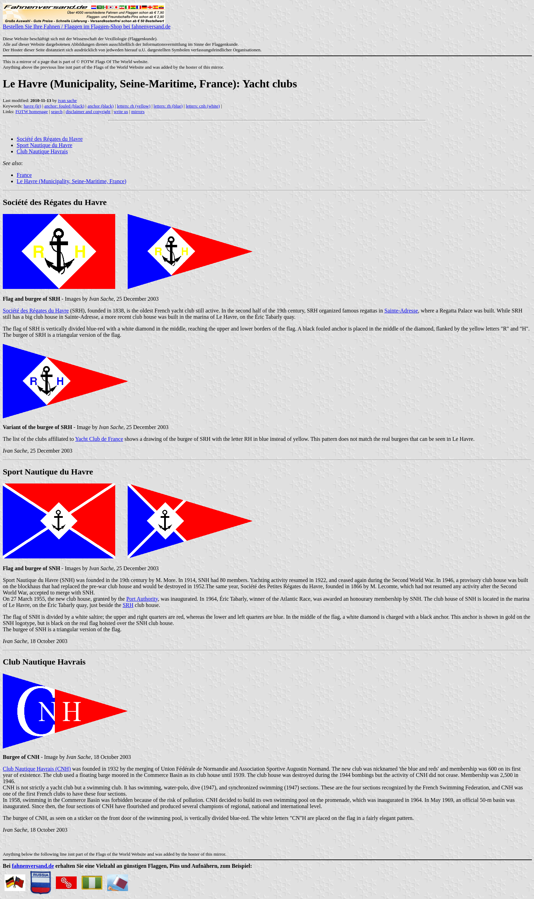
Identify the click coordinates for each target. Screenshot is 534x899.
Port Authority (142, 599)
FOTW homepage (31, 111)
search (56, 111)
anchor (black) (100, 106)
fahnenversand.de (33, 866)
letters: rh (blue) (168, 106)
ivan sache (67, 100)
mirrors (137, 111)
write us (121, 111)
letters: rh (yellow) (134, 106)
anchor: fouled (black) (64, 106)
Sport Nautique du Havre (44, 145)
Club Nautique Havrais (42, 151)
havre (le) (32, 106)
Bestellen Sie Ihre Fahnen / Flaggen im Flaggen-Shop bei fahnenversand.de (86, 24)
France (24, 175)
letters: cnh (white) (203, 106)
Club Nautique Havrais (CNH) (37, 769)
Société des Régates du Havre (50, 139)
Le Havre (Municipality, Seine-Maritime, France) (71, 181)
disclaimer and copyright (88, 111)
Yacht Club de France (99, 439)
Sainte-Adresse (401, 311)
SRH (127, 605)
